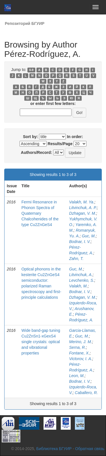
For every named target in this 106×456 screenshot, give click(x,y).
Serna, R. (77, 347)
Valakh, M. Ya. (81, 202)
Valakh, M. (78, 286)
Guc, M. (89, 236)
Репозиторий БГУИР (24, 23)
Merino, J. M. (80, 341)
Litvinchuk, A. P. (83, 207)
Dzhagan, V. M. (82, 213)
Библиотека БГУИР (54, 448)
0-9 (31, 70)
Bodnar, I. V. (80, 241)
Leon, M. (77, 375)
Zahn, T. (76, 258)
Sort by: (30, 136)
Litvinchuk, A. (81, 274)
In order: (75, 136)
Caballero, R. (86, 392)
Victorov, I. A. (80, 358)
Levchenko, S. (81, 280)
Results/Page (60, 143)
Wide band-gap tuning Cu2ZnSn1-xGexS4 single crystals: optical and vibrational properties (40, 341)
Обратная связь (89, 448)
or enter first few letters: (52, 103)
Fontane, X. (79, 353)
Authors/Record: (36, 152)
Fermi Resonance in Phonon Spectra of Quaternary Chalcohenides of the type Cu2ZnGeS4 (40, 213)
